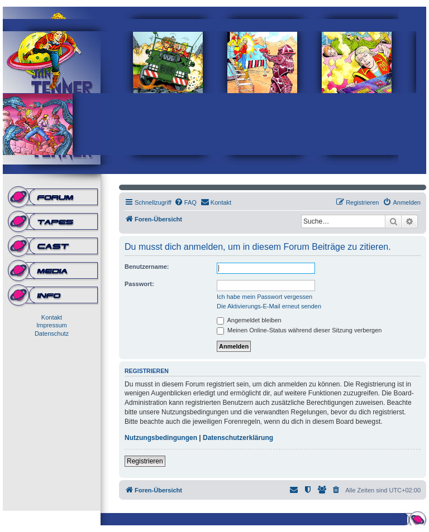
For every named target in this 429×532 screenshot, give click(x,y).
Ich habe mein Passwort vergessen (264, 296)
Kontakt (51, 317)
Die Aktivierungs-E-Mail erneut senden (269, 306)
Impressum (51, 325)
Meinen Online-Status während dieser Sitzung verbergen (299, 330)
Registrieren (145, 461)
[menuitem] (185, 202)
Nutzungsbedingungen (161, 438)
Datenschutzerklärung (238, 438)
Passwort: (139, 283)
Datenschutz (52, 333)
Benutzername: (147, 266)
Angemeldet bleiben (249, 320)
